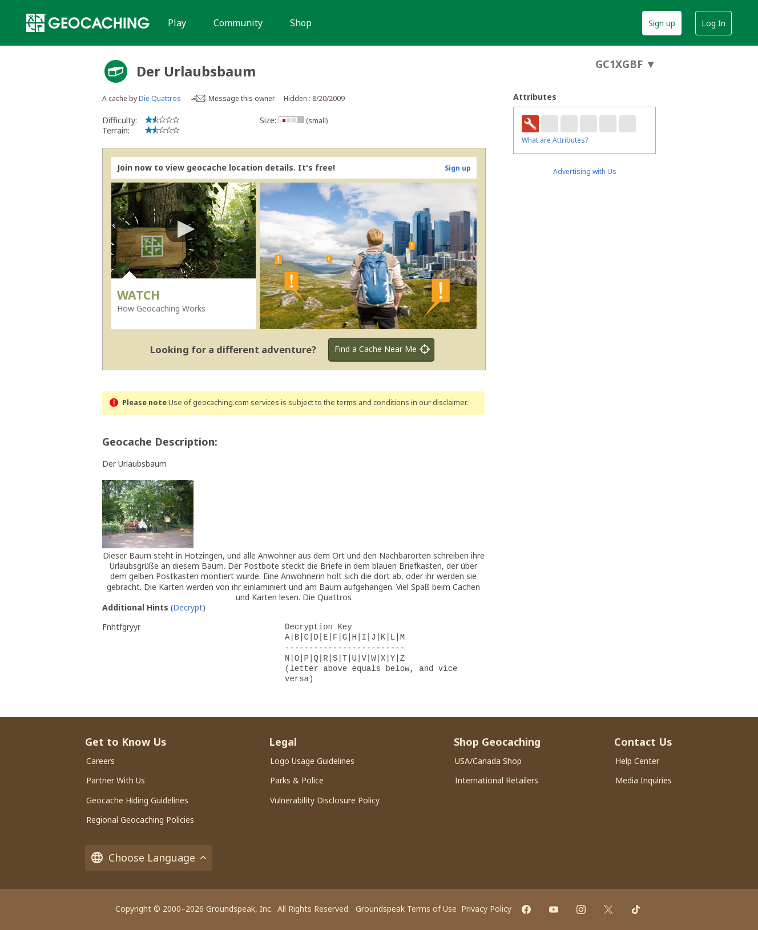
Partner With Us (115, 780)
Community (238, 23)
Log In (713, 23)
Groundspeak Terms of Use (406, 908)
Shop (301, 23)
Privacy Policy (486, 908)
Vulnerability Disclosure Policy (325, 800)
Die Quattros (160, 98)
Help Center (637, 760)
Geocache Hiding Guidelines (137, 800)
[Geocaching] (88, 22)
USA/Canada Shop (488, 760)
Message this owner (241, 98)
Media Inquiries (643, 780)
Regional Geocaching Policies (140, 819)
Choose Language (148, 858)
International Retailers (496, 780)
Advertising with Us (584, 171)
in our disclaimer (438, 402)
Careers (100, 760)
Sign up (661, 23)
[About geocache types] (116, 71)
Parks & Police (297, 780)
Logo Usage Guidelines (312, 760)
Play (177, 23)
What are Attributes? (555, 140)
